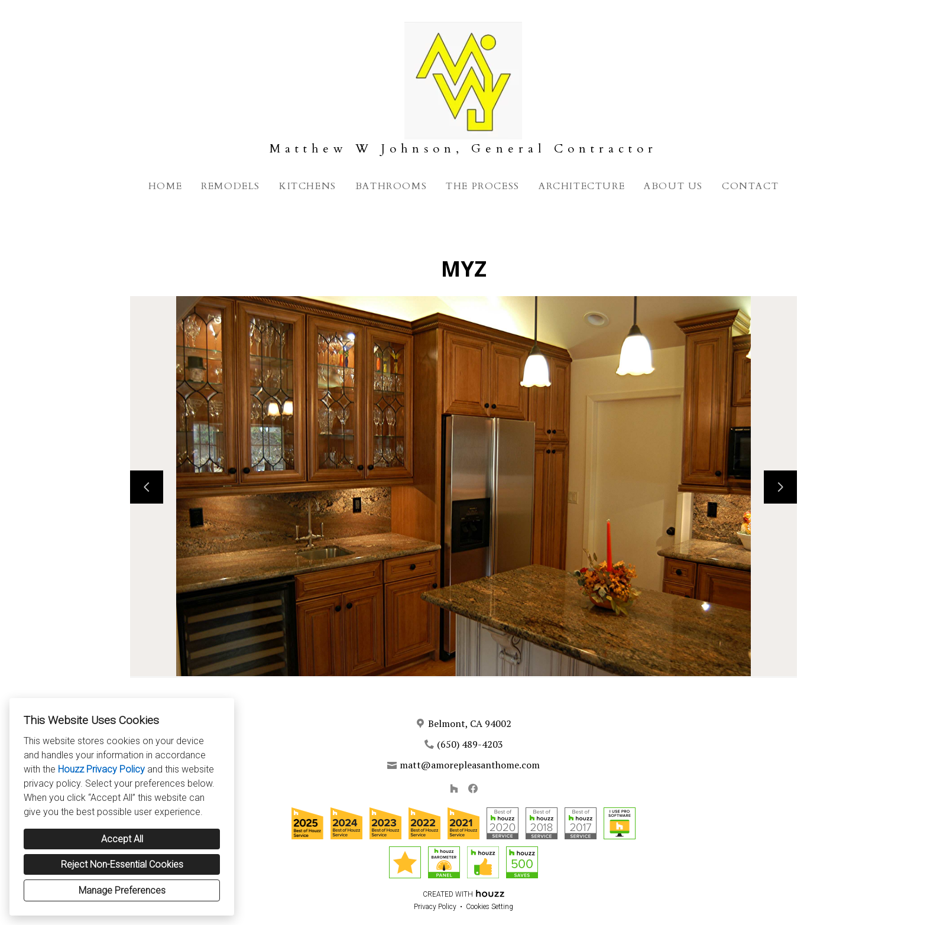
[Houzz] (454, 788)
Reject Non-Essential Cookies (122, 864)
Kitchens (307, 186)
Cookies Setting (489, 907)
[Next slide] (780, 487)
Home (165, 186)
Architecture (582, 186)
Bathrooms (391, 186)
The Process (483, 186)
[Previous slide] (146, 487)
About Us (673, 186)
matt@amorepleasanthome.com (470, 764)
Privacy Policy (435, 907)
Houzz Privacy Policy (101, 769)
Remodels (230, 186)
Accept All (122, 839)
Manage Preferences (122, 890)
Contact (750, 186)
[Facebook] (473, 788)
